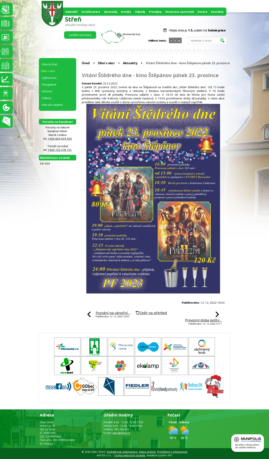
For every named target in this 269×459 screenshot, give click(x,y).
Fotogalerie (49, 84)
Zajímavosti (49, 78)
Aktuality (130, 63)
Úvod (86, 63)
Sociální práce (90, 11)
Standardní (175, 40)
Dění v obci (106, 63)
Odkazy (46, 98)
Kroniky (126, 11)
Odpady (140, 11)
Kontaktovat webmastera (122, 452)
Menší (171, 40)
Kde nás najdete (52, 105)
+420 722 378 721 (60, 150)
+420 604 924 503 (60, 138)
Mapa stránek (147, 452)
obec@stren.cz (121, 433)
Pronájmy (155, 11)
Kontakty (217, 11)
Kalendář (72, 11)
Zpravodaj (110, 11)
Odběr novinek (80, 35)
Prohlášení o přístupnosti (172, 452)
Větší (179, 40)
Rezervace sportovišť (180, 11)
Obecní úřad (49, 64)
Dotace (202, 11)
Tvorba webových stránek (129, 455)
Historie (47, 91)
